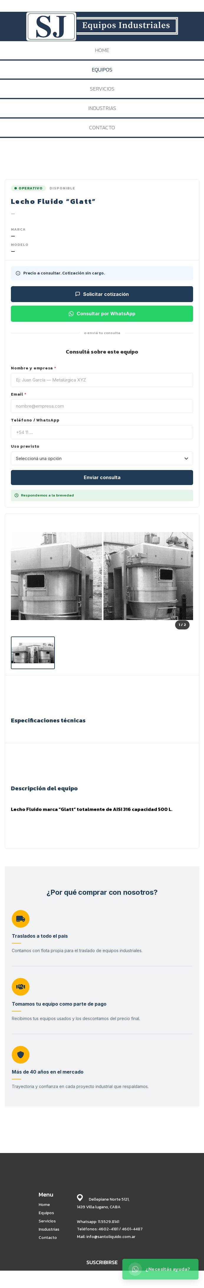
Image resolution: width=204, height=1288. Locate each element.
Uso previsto (25, 446)
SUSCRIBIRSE (102, 1262)
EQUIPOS (102, 70)
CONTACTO (102, 127)
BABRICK (175, 1282)
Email (18, 394)
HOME (102, 50)
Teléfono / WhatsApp (35, 420)
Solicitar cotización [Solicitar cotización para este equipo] (102, 294)
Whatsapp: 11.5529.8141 (98, 1222)
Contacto (48, 1238)
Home (44, 1205)
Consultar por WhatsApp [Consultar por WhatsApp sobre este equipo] (102, 313)
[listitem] (33, 652)
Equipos (46, 1213)
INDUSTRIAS (102, 108)
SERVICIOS (102, 89)
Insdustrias (49, 1229)
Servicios (47, 1221)
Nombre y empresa (33, 368)
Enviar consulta (102, 477)
